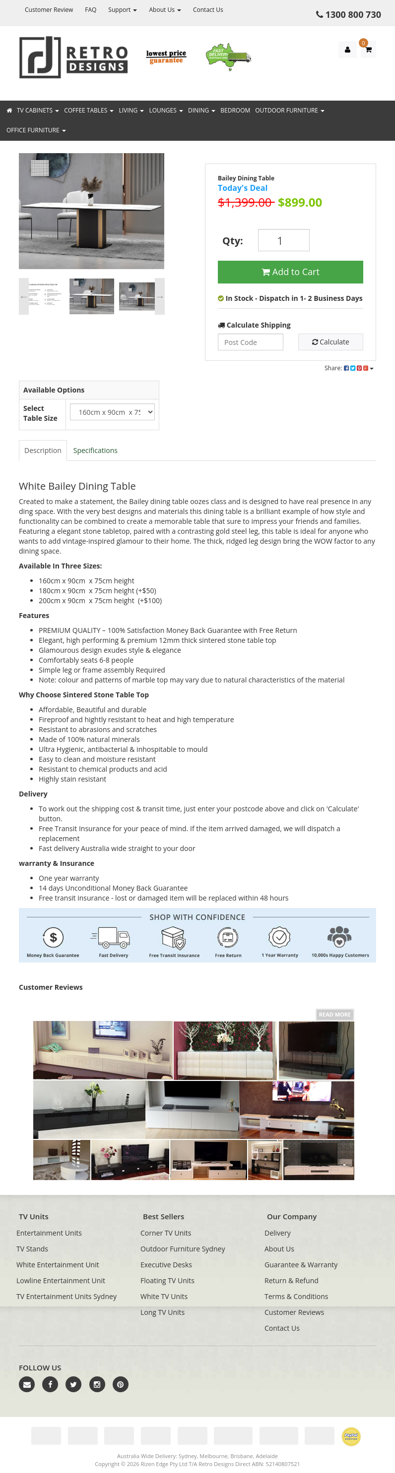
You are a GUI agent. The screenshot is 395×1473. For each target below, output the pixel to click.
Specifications (95, 450)
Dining (201, 110)
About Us (165, 9)
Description (43, 450)
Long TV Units (162, 1312)
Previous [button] (24, 296)
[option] (91, 213)
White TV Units (164, 1296)
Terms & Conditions (296, 1296)
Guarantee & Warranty (300, 1264)
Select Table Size (40, 413)
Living (131, 110)
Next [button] (160, 296)
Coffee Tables (89, 110)
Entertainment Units (49, 1233)
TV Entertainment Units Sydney (66, 1296)
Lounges (166, 110)
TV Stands (32, 1248)
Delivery (277, 1233)
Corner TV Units (165, 1233)
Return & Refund (291, 1280)
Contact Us (208, 9)
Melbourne (213, 1456)
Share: (349, 368)
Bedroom (235, 110)
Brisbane (241, 1456)
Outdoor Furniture (290, 110)
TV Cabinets (38, 110)
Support (122, 9)
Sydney (188, 1456)
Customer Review (49, 9)
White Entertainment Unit (57, 1264)
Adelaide (267, 1456)
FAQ (90, 9)
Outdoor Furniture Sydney (182, 1248)
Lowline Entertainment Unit (60, 1280)
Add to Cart (291, 272)
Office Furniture (36, 130)
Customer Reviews (294, 1312)
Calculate (330, 341)
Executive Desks (166, 1264)
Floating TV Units (167, 1280)
